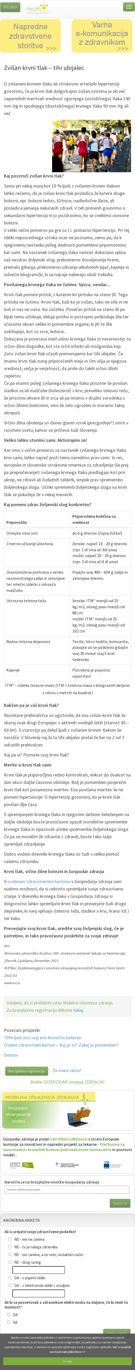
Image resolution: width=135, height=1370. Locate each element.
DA (12, 1314)
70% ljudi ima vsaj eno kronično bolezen (42, 1038)
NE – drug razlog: (25, 1262)
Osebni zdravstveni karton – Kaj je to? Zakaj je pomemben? (61, 1045)
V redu (67, 1361)
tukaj (78, 1010)
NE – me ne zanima (26, 1239)
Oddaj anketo (117, 1333)
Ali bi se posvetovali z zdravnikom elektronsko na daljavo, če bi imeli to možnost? (66, 1305)
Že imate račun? (67, 1070)
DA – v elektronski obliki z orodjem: (39, 1285)
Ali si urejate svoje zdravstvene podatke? (40, 1231)
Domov (11, 1055)
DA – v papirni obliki (26, 1277)
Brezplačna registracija (27, 1071)
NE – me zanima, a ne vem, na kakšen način (45, 1254)
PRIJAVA (10, 7)
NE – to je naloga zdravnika (33, 1246)
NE (12, 1322)
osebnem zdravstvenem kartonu (38, 881)
